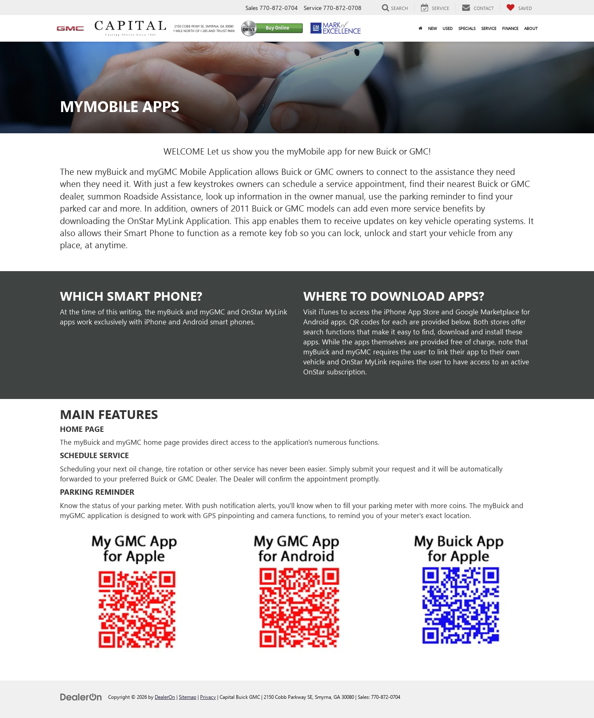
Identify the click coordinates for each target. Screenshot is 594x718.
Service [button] (488, 28)
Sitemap (187, 696)
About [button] (530, 28)
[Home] (420, 28)
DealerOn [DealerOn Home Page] (165, 696)
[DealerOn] (81, 697)
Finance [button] (510, 28)
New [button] (432, 28)
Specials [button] (466, 28)
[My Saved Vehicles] (519, 8)
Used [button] (448, 28)
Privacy (208, 696)
